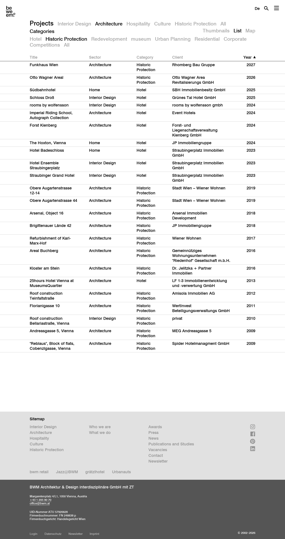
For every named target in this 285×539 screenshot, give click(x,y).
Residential (207, 39)
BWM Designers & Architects (10, 11)
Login (33, 534)
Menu (276, 8)
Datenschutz (53, 534)
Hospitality (138, 24)
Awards (155, 426)
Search (266, 8)
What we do (100, 432)
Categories (42, 31)
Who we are (100, 426)
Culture (162, 24)
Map (250, 31)
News (153, 438)
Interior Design (74, 24)
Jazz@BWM (67, 471)
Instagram (252, 426)
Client (177, 57)
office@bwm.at (40, 503)
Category (145, 57)
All (223, 24)
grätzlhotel (94, 471)
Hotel (36, 39)
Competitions (45, 45)
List (237, 31)
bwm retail (39, 471)
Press (153, 432)
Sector (95, 57)
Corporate (235, 39)
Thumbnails (216, 31)
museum (141, 39)
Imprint (94, 534)
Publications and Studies (171, 444)
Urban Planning (173, 39)
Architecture (109, 24)
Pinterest (252, 441)
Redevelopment (109, 39)
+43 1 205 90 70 (40, 500)
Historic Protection (196, 24)
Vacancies (157, 449)
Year (247, 57)
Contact (155, 455)
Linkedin (252, 448)
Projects (42, 23)
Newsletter (158, 461)
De (257, 8)
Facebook (252, 434)
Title (33, 57)
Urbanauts (121, 471)
